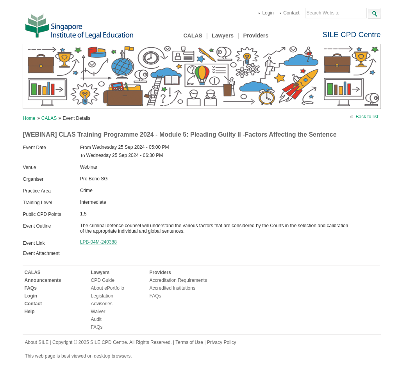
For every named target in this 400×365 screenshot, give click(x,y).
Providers (255, 35)
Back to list (366, 116)
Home (29, 118)
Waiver (98, 311)
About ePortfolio (107, 288)
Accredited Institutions (172, 288)
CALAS (193, 35)
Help (30, 311)
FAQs (31, 288)
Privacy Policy (221, 342)
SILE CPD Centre (352, 34)
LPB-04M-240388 (98, 242)
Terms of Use (189, 342)
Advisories (101, 303)
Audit (96, 319)
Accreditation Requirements (178, 280)
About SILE (37, 342)
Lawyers (223, 35)
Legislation (102, 296)
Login (267, 13)
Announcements (43, 280)
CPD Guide (103, 280)
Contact (291, 13)
